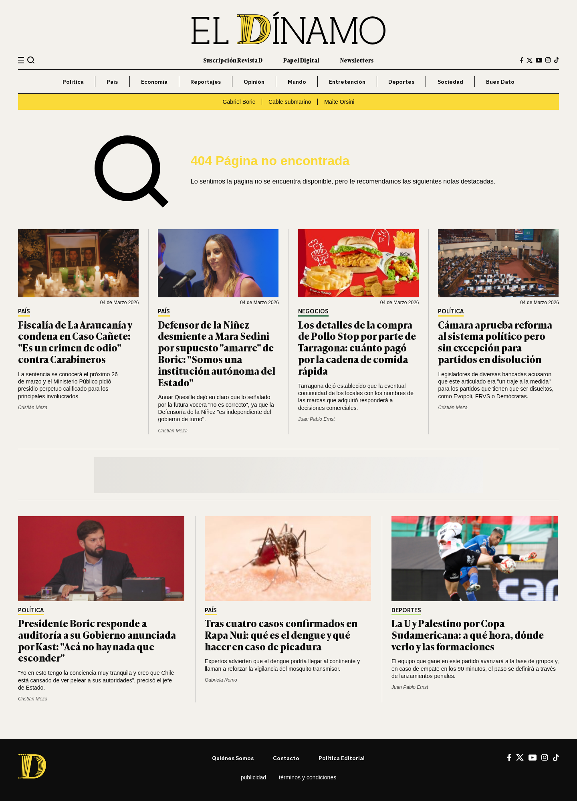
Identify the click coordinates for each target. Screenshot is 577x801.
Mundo (297, 81)
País (112, 81)
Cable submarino (289, 102)
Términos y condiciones (307, 777)
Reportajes (205, 81)
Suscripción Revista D (232, 60)
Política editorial (342, 758)
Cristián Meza (32, 407)
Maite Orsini (339, 102)
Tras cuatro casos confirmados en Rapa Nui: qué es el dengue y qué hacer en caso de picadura (281, 634)
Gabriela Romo (221, 680)
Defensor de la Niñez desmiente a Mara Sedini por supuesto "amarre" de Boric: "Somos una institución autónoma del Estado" (216, 353)
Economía (154, 81)
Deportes (401, 81)
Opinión (254, 81)
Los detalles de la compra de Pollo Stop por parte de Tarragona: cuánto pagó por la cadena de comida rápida (357, 347)
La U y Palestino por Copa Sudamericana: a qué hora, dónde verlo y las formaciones (467, 634)
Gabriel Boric (239, 102)
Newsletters (356, 60)
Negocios (313, 312)
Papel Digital (301, 60)
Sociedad (450, 81)
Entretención (347, 81)
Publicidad (253, 777)
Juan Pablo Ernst (316, 419)
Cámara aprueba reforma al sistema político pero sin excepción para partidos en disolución (495, 341)
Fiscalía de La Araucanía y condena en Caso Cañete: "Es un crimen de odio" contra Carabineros (75, 341)
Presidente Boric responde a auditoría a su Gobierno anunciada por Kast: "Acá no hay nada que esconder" (97, 640)
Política (73, 81)
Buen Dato (500, 81)
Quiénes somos (233, 758)
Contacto (286, 758)
